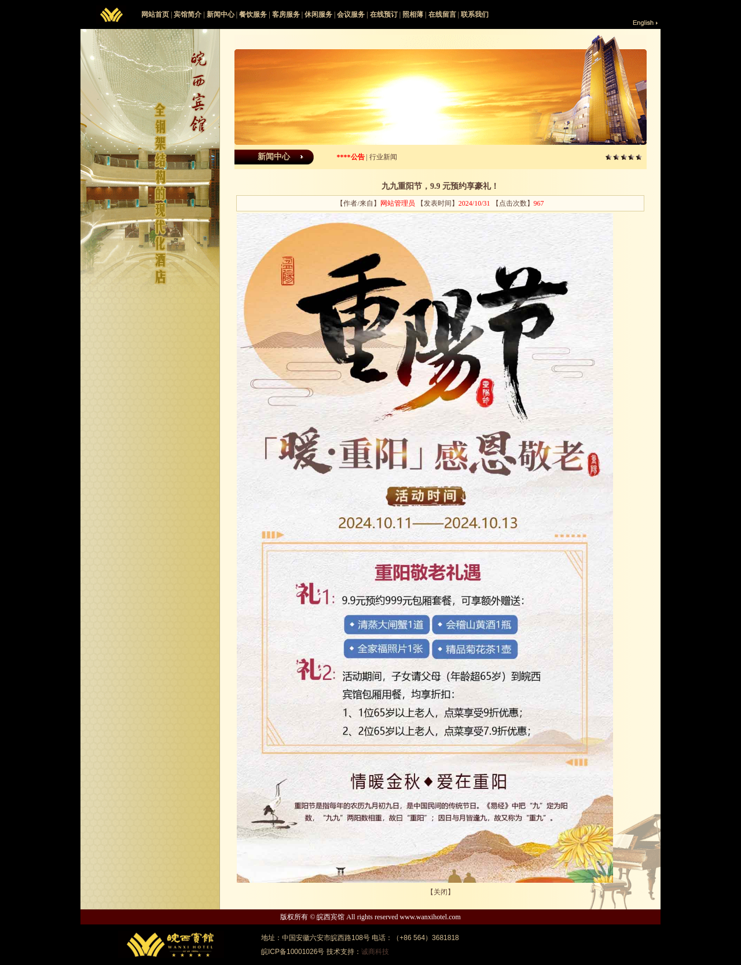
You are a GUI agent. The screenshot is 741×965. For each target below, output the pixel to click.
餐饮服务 (253, 14)
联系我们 (475, 14)
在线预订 (384, 14)
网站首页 (155, 14)
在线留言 (442, 14)
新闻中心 (220, 14)
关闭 (440, 892)
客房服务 (286, 14)
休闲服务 (318, 14)
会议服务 (351, 14)
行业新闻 (383, 157)
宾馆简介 (187, 14)
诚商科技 (375, 952)
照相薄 (412, 14)
